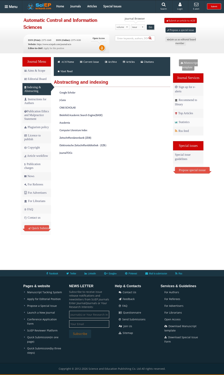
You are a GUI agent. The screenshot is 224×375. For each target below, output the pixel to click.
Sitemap (126, 333)
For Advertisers (35, 192)
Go (150, 27)
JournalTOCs (65, 153)
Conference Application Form (42, 321)
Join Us (125, 326)
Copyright (32, 147)
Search (163, 6)
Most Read (65, 71)
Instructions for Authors (35, 101)
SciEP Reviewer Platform (42, 330)
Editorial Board (35, 78)
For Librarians (34, 201)
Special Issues (112, 6)
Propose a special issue (180, 30)
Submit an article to (180, 20)
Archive (111, 61)
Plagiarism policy (36, 127)
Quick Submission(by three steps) (44, 350)
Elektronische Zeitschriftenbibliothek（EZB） (83, 145)
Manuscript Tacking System (44, 292)
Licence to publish (32, 137)
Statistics (182, 122)
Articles (92, 6)
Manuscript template (189, 65)
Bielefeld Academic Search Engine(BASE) (80, 115)
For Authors (171, 292)
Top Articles (184, 113)
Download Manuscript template (180, 328)
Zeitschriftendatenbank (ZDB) (75, 137)
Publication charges (32, 165)
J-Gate (62, 100)
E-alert (196, 6)
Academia (64, 122)
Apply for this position (53, 48)
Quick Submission (38, 228)
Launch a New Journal (41, 312)
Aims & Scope (34, 70)
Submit (214, 6)
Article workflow (36, 155)
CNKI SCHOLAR (67, 107)
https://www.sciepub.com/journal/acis (54, 44)
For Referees (33, 184)
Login (180, 6)
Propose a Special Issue (42, 306)
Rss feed (182, 130)
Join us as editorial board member (181, 41)
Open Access (172, 319)
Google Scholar (67, 92)
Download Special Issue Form (181, 339)
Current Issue (89, 61)
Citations (147, 61)
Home (60, 6)
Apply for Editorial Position (44, 299)
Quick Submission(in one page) (43, 339)
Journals (75, 6)
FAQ (28, 209)
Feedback (127, 299)
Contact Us (127, 292)
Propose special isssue (192, 170)
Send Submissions (132, 319)
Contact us (32, 217)
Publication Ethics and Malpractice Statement (36, 115)
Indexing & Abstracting (32, 89)
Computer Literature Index (73, 130)
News (29, 176)
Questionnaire (130, 312)
